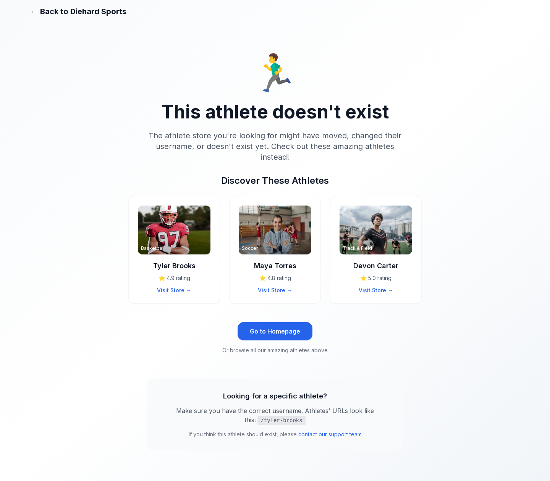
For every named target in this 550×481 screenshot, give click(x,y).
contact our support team (330, 434)
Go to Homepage (275, 331)
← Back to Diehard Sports (78, 11)
